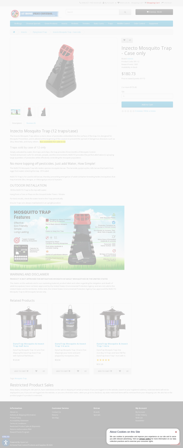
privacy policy (145, 439)
